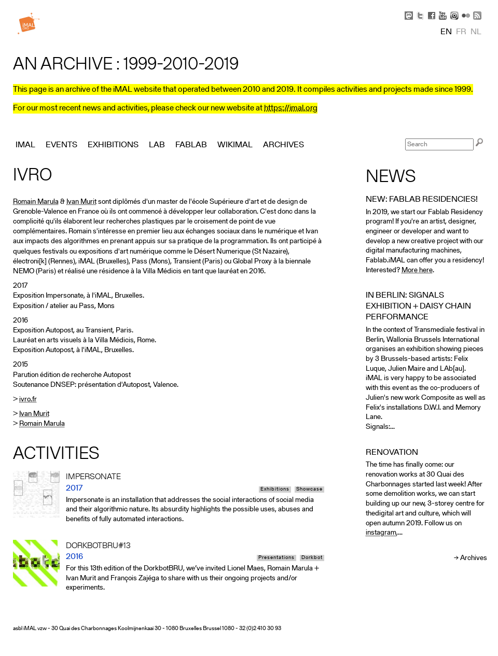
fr (461, 32)
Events (61, 145)
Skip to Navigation (472, 5)
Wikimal (235, 145)
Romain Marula (36, 202)
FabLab (191, 145)
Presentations (276, 558)
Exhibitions (274, 489)
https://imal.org (290, 108)
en (446, 32)
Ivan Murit (81, 202)
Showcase (309, 489)
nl (476, 32)
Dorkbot (312, 558)
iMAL (25, 145)
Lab (157, 145)
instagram (381, 533)
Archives (473, 558)
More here (417, 270)
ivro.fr (28, 399)
